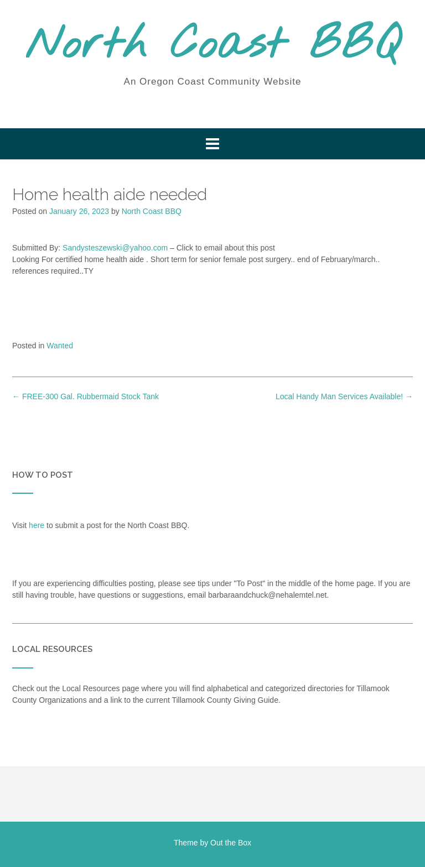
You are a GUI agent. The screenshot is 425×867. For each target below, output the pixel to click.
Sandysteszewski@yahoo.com (115, 247)
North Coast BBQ (212, 46)
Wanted (59, 345)
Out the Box (230, 842)
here (36, 525)
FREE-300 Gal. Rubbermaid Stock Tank (85, 396)
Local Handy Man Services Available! (344, 396)
